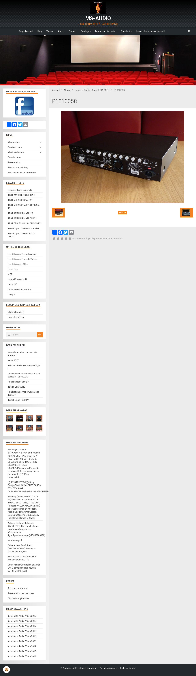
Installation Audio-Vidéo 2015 (22, 616)
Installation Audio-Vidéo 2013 (22, 651)
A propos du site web (18, 588)
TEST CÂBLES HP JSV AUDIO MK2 (24, 223)
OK (39, 335)
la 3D (10, 274)
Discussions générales (18, 598)
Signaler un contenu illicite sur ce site (117, 668)
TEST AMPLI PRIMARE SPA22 (22, 218)
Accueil (56, 90)
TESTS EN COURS (16, 387)
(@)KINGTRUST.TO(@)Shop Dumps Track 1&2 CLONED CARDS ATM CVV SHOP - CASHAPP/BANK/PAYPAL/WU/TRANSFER (25, 487)
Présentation (14, 162)
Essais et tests (15, 147)
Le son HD (12, 284)
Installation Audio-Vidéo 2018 (22, 631)
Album (61, 31)
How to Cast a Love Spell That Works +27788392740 (22, 558)
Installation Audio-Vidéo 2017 (22, 626)
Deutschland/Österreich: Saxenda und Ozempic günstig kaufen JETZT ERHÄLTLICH (24, 568)
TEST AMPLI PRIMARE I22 (20, 213)
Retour (122, 213)
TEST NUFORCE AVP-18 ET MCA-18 (24, 207)
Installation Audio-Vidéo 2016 (22, 621)
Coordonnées (14, 157)
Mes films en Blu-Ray (18, 167)
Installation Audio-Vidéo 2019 (22, 636)
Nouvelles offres (16, 317)
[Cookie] (6, 669)
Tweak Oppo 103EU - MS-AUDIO (23, 228)
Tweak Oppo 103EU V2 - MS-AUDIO (22, 235)
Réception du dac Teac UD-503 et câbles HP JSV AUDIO (24, 375)
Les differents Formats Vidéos (22, 259)
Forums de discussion (105, 31)
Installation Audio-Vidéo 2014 (22, 656)
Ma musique (14, 142)
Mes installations (16, 152)
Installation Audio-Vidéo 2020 (22, 641)
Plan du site (126, 31)
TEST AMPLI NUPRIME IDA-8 (21, 195)
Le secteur (13, 269)
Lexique (11, 294)
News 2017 (13, 360)
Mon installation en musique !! (22, 172)
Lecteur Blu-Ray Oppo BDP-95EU (92, 90)
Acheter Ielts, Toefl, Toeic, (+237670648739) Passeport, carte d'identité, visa (22, 548)
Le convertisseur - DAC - (19, 289)
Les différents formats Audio (22, 254)
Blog (40, 31)
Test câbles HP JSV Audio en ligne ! (24, 367)
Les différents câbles (18, 264)
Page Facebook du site (19, 382)
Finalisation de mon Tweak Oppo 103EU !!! (23, 393)
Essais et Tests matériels (20, 190)
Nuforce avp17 (15, 540)
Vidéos (49, 31)
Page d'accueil (26, 31)
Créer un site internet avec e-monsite (78, 668)
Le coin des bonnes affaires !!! (150, 31)
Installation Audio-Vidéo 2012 (22, 646)
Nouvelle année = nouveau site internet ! (22, 354)
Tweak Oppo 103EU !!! (18, 400)
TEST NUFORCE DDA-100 (20, 200)
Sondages (86, 31)
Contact (72, 31)
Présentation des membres (21, 593)
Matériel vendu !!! (16, 312)
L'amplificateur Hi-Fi (17, 279)
